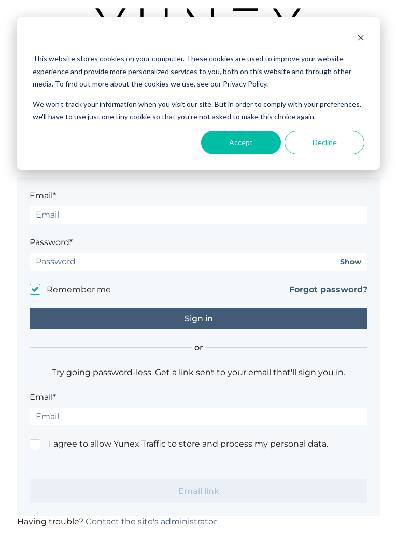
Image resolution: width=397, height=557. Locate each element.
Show (350, 262)
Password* (51, 242)
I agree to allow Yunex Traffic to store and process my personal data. (188, 444)
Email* (43, 196)
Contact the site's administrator (151, 521)
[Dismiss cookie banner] (360, 39)
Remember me (79, 289)
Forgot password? (328, 289)
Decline (325, 142)
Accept (241, 142)
